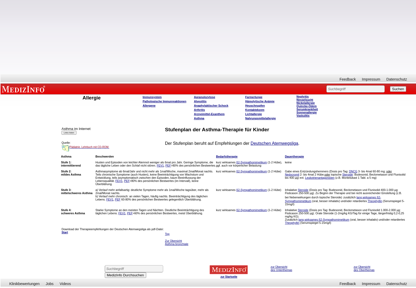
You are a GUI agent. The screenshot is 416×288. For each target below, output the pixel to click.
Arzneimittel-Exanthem (209, 114)
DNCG (353, 171)
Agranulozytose (204, 97)
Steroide (347, 174)
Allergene (149, 105)
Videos (65, 284)
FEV (160, 165)
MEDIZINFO (24, 89)
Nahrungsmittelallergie (260, 118)
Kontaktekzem (254, 109)
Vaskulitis (303, 115)
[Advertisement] (208, 37)
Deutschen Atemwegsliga (274, 143)
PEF (168, 165)
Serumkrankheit (307, 109)
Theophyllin (375, 201)
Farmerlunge (253, 97)
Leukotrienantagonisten (320, 177)
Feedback (348, 79)
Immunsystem (152, 97)
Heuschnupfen (255, 105)
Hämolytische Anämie (259, 101)
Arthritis (199, 109)
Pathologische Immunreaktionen (165, 101)
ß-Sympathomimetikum (251, 162)
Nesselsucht (305, 99)
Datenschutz (396, 79)
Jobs (50, 284)
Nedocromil (292, 174)
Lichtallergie (253, 114)
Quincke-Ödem (307, 106)
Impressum (371, 79)
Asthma (199, 118)
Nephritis (303, 96)
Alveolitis (200, 101)
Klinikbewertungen (24, 284)
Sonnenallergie (307, 112)
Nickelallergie (306, 102)
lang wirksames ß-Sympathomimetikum (323, 219)
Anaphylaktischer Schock (211, 105)
